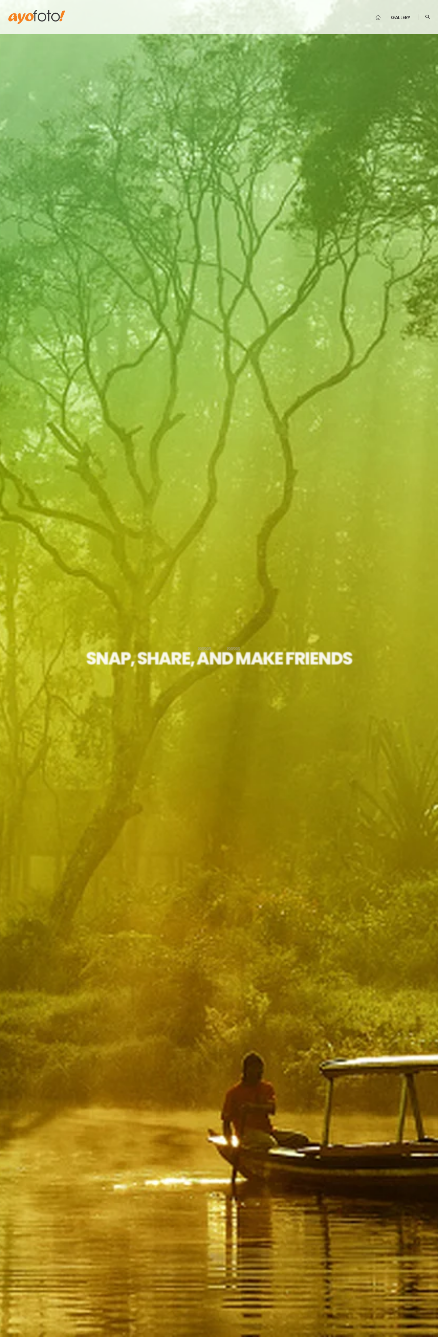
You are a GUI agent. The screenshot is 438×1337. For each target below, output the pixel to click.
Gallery (400, 17)
